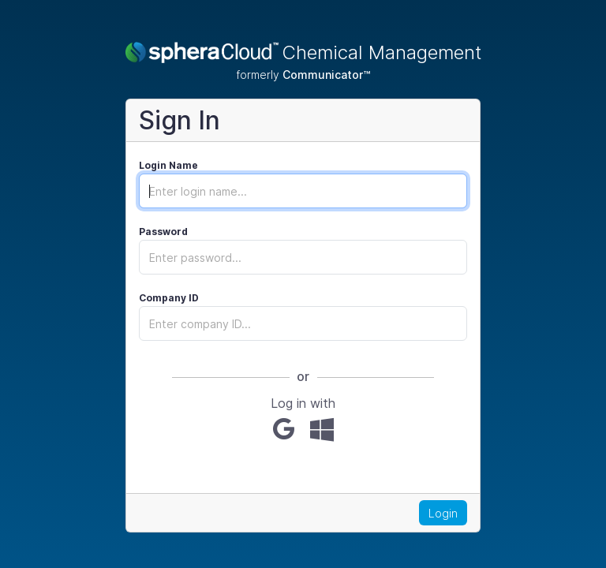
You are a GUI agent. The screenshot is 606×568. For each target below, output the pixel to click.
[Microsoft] (322, 429)
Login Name (168, 165)
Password (163, 231)
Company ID (169, 298)
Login (443, 513)
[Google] (283, 429)
